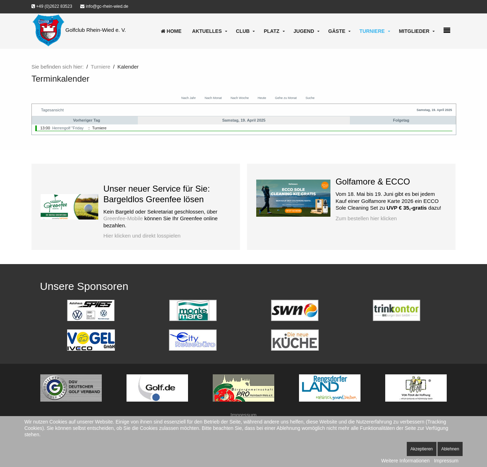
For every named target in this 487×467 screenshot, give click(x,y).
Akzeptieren (421, 448)
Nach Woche (240, 98)
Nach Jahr (188, 98)
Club (243, 31)
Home (171, 31)
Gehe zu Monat (286, 98)
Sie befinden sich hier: (57, 67)
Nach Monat (213, 98)
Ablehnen (450, 448)
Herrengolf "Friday (68, 128)
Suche (310, 98)
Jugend (304, 31)
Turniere (372, 31)
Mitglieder (414, 31)
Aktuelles (207, 31)
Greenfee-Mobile (123, 218)
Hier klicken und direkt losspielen (141, 236)
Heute (262, 98)
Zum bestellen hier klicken (366, 218)
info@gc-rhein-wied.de (104, 6)
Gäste (336, 31)
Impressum (243, 415)
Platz (271, 31)
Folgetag (401, 120)
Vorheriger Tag (86, 120)
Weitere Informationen (405, 460)
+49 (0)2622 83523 (51, 6)
